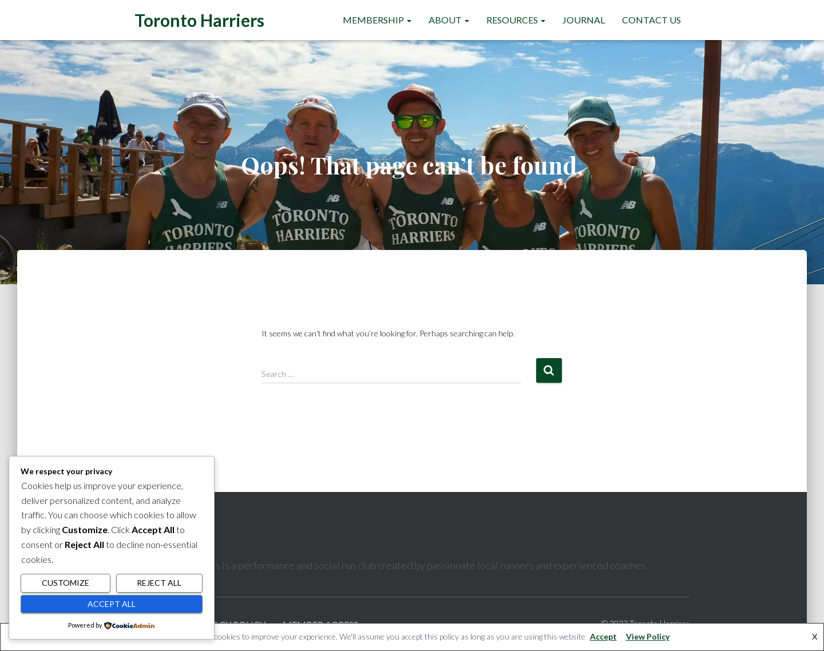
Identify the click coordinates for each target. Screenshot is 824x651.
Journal (583, 19)
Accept (603, 636)
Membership (377, 19)
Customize (65, 583)
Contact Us (651, 19)
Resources (515, 19)
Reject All (159, 583)
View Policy (648, 636)
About (449, 19)
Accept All (112, 604)
